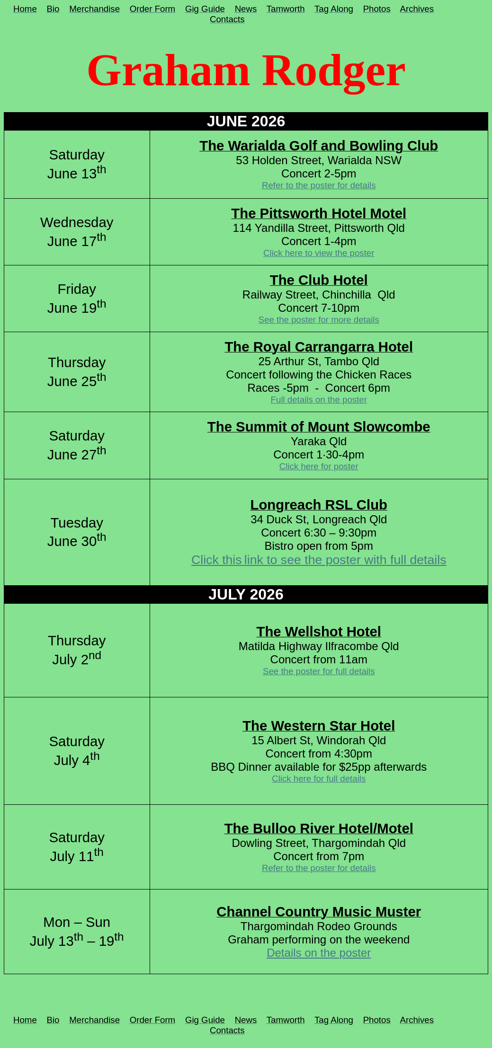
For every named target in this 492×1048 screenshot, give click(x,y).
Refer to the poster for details (319, 185)
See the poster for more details (319, 320)
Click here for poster (318, 466)
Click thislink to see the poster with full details (319, 560)
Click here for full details (319, 779)
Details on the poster (319, 952)
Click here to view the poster (318, 253)
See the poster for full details (319, 671)
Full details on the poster (319, 400)
